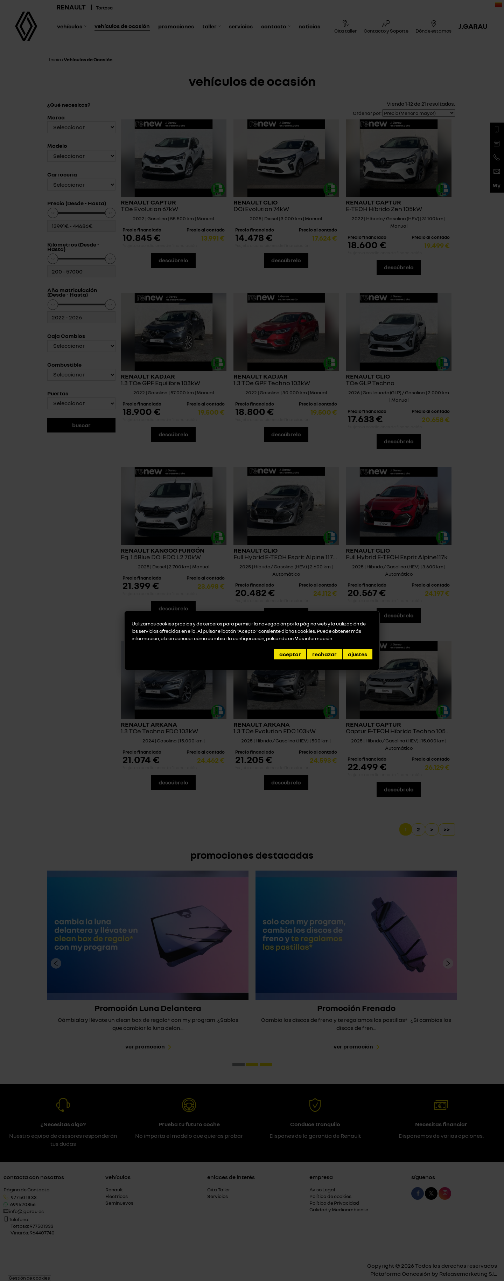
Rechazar (324, 654)
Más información (313, 638)
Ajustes (357, 654)
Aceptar (290, 654)
